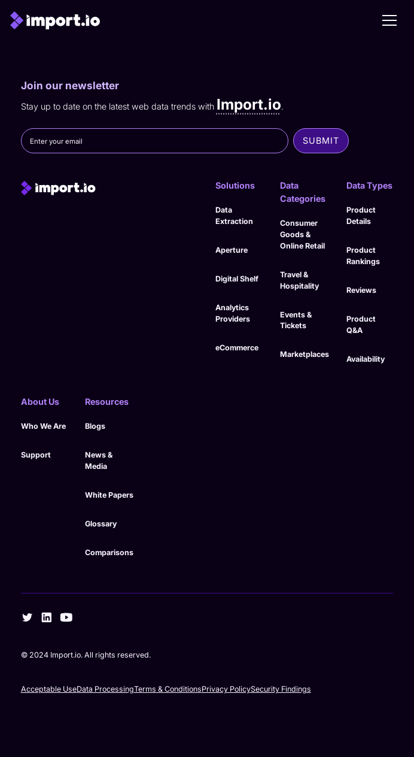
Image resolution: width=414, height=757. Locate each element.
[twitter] (27, 617)
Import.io (249, 104)
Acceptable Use (49, 689)
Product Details (361, 215)
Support (36, 454)
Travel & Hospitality (299, 280)
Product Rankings (363, 256)
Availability (365, 359)
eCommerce (236, 347)
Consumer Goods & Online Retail (302, 234)
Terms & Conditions (168, 689)
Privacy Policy (226, 689)
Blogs (95, 426)
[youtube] (66, 617)
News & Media (98, 460)
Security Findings (281, 689)
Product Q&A (361, 324)
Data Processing (105, 689)
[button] (389, 20)
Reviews (361, 290)
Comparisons (109, 552)
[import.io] (109, 188)
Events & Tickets (296, 320)
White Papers (109, 494)
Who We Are (43, 426)
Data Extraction (234, 215)
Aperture (231, 250)
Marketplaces (304, 354)
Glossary (101, 523)
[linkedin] (46, 617)
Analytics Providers (232, 313)
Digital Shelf (236, 278)
